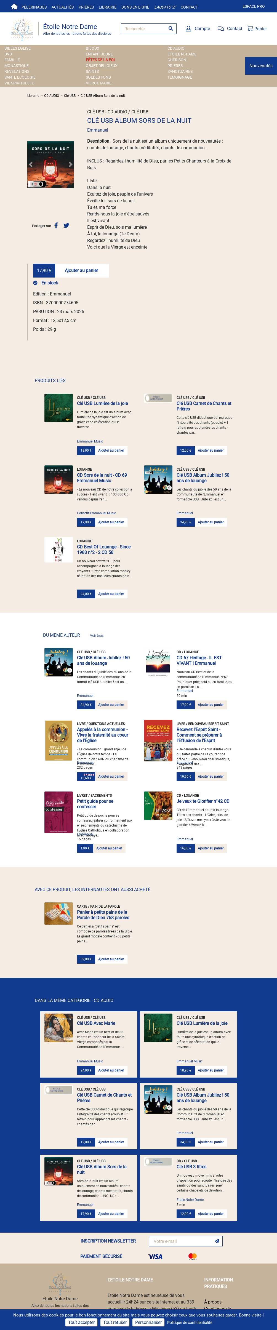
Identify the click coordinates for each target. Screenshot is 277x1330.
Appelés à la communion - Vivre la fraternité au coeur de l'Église (102, 735)
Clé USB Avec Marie (96, 1023)
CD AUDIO (176, 48)
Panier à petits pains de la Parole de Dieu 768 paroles (103, 915)
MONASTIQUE (16, 65)
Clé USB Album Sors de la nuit (103, 96)
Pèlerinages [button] (34, 7)
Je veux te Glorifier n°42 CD (203, 801)
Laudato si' (165, 7)
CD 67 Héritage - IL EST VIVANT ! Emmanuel (199, 660)
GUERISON (176, 60)
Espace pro (254, 6)
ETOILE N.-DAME (181, 54)
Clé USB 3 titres (191, 1166)
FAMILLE (12, 60)
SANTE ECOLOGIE (20, 77)
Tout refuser (115, 1322)
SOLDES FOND (98, 77)
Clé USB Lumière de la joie (102, 403)
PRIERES (175, 65)
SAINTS (92, 71)
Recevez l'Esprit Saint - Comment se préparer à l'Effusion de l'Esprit (199, 735)
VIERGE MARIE (98, 83)
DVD (8, 54)
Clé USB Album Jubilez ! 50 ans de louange (203, 478)
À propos (213, 1302)
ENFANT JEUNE (99, 54)
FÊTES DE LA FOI (100, 60)
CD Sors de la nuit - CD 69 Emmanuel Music (102, 478)
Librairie (107, 7)
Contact (189, 7)
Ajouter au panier (81, 270)
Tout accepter (81, 1322)
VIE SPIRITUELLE (19, 83)
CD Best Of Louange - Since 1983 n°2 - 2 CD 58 (103, 549)
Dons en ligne (135, 7)
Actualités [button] (63, 7)
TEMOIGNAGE (179, 77)
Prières (86, 7)
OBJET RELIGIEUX (102, 65)
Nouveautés (261, 65)
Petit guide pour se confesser (95, 804)
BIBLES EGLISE (17, 48)
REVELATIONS (16, 71)
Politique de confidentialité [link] (189, 1322)
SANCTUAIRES (180, 71)
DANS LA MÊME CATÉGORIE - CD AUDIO (74, 1000)
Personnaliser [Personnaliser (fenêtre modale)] (148, 1322)
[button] (30, 164)
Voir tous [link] (97, 635)
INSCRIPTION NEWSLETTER (108, 1241)
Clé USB (70, 96)
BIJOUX (92, 48)
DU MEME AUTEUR (73, 635)
